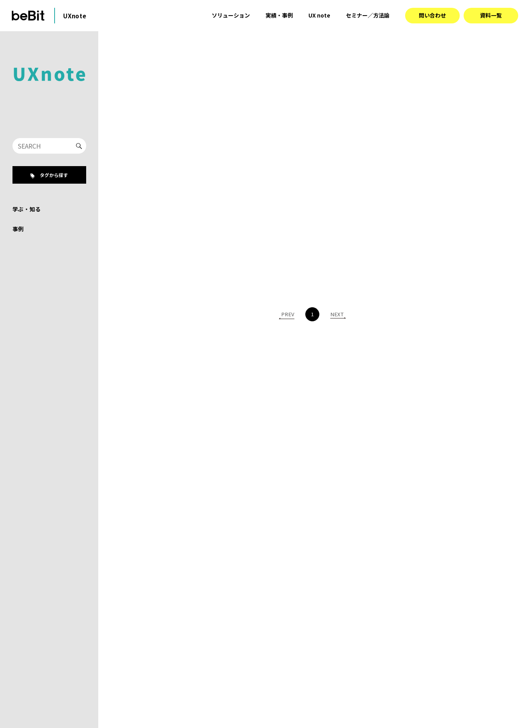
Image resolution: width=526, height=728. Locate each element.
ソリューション (231, 15)
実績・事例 (279, 15)
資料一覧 (491, 15)
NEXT (337, 313)
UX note (319, 15)
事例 (18, 229)
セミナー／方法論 (368, 15)
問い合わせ (432, 15)
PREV (287, 313)
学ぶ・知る (26, 209)
